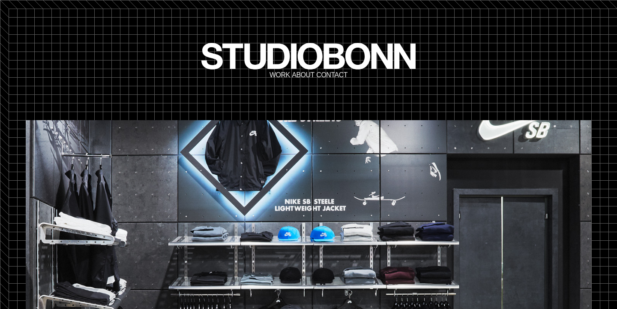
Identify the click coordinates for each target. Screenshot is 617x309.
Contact (331, 75)
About (303, 75)
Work (280, 75)
